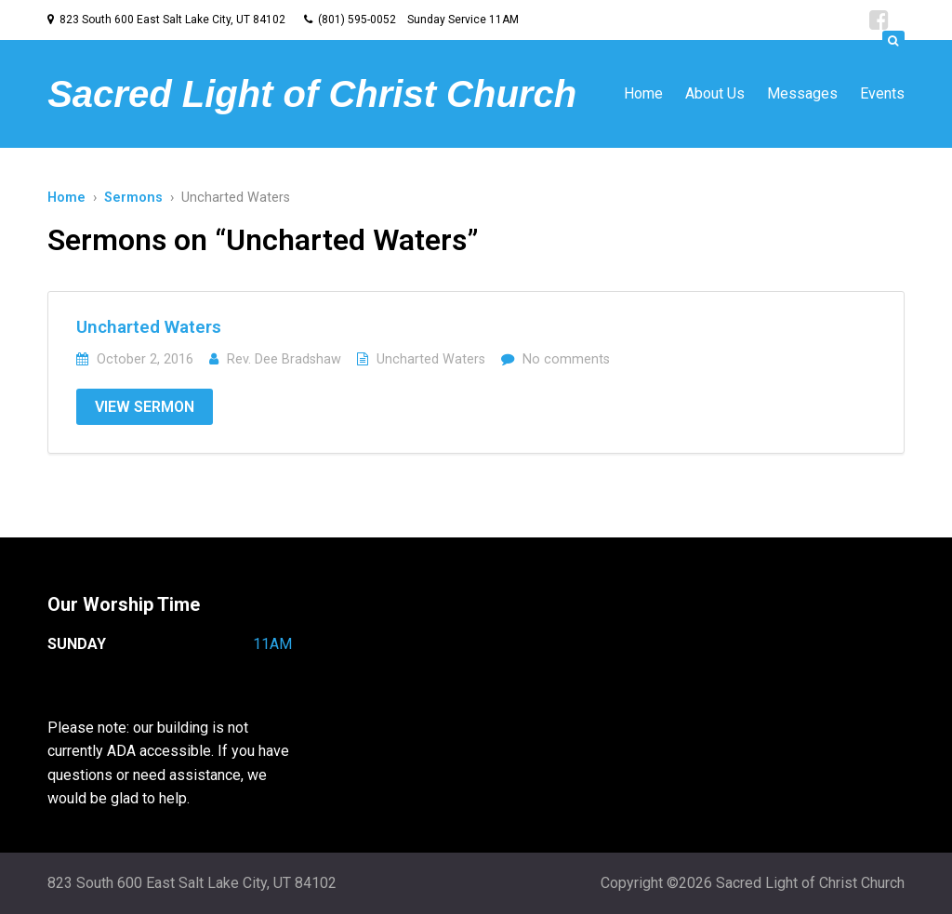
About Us (715, 93)
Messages (802, 93)
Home (643, 93)
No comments (566, 359)
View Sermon (144, 407)
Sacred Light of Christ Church (311, 93)
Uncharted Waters (148, 327)
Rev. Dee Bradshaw (284, 359)
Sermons (133, 197)
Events (882, 93)
